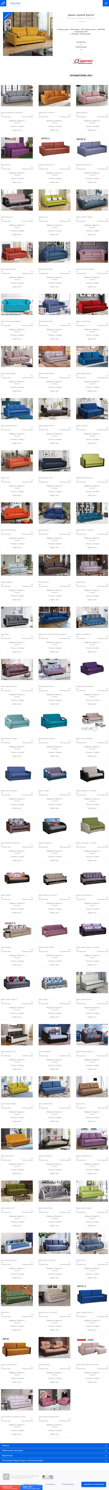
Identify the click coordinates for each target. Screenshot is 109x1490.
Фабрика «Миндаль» (31, 1484)
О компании (50, 1484)
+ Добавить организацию (93, 1484)
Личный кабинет (68, 1484)
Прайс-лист (17, 130)
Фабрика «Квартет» (17, 122)
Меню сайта (15, 3)
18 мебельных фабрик (10, 1487)
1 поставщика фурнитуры (31, 1487)
